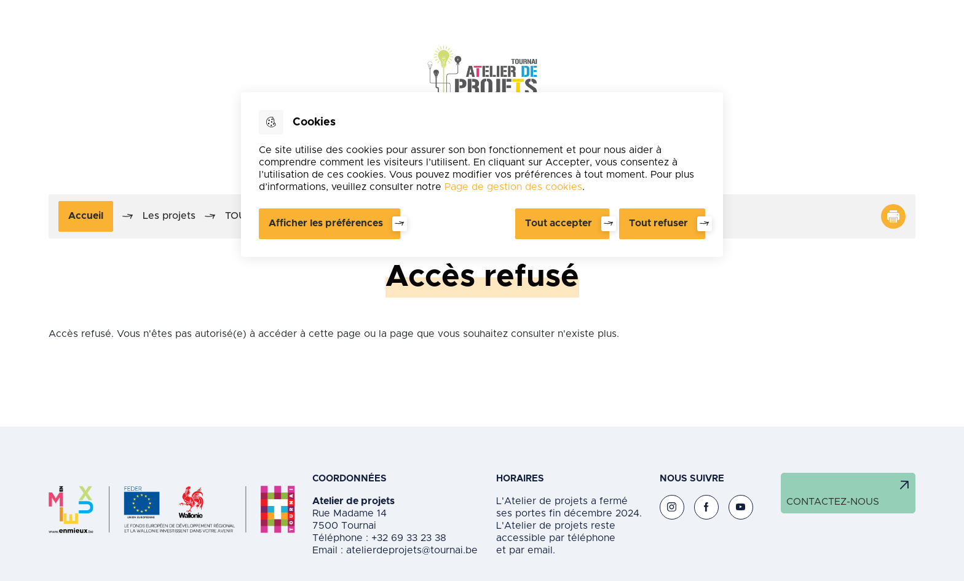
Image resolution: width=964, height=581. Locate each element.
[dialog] (482, 174)
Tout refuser (658, 223)
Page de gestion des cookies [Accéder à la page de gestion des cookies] (513, 187)
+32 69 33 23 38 (407, 538)
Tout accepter (558, 223)
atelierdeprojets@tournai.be (412, 550)
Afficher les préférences (326, 223)
